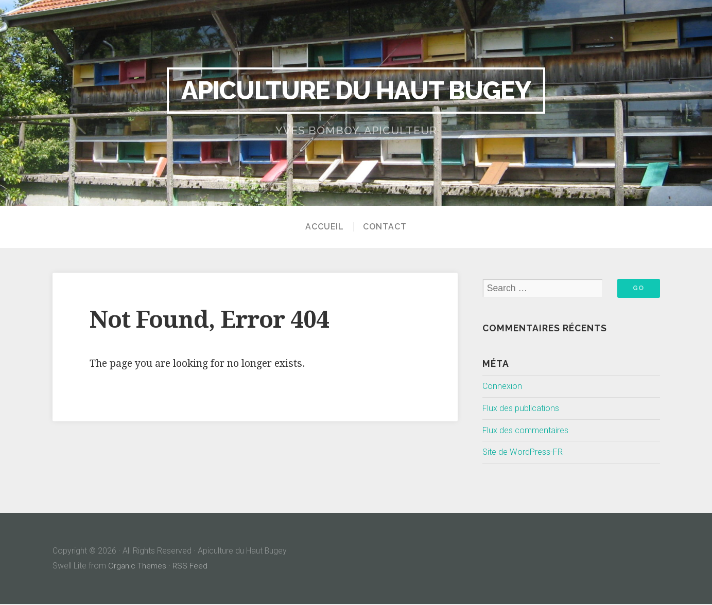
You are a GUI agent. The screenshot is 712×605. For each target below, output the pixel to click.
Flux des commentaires (528, 430)
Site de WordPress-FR (525, 453)
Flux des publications (523, 408)
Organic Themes (137, 566)
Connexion (503, 386)
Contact (385, 227)
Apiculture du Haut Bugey (356, 90)
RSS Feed (191, 566)
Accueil (324, 227)
